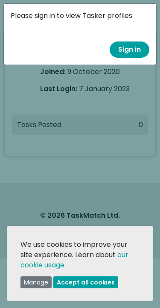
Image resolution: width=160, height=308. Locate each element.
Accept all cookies (86, 282)
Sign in (129, 49)
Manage (36, 282)
